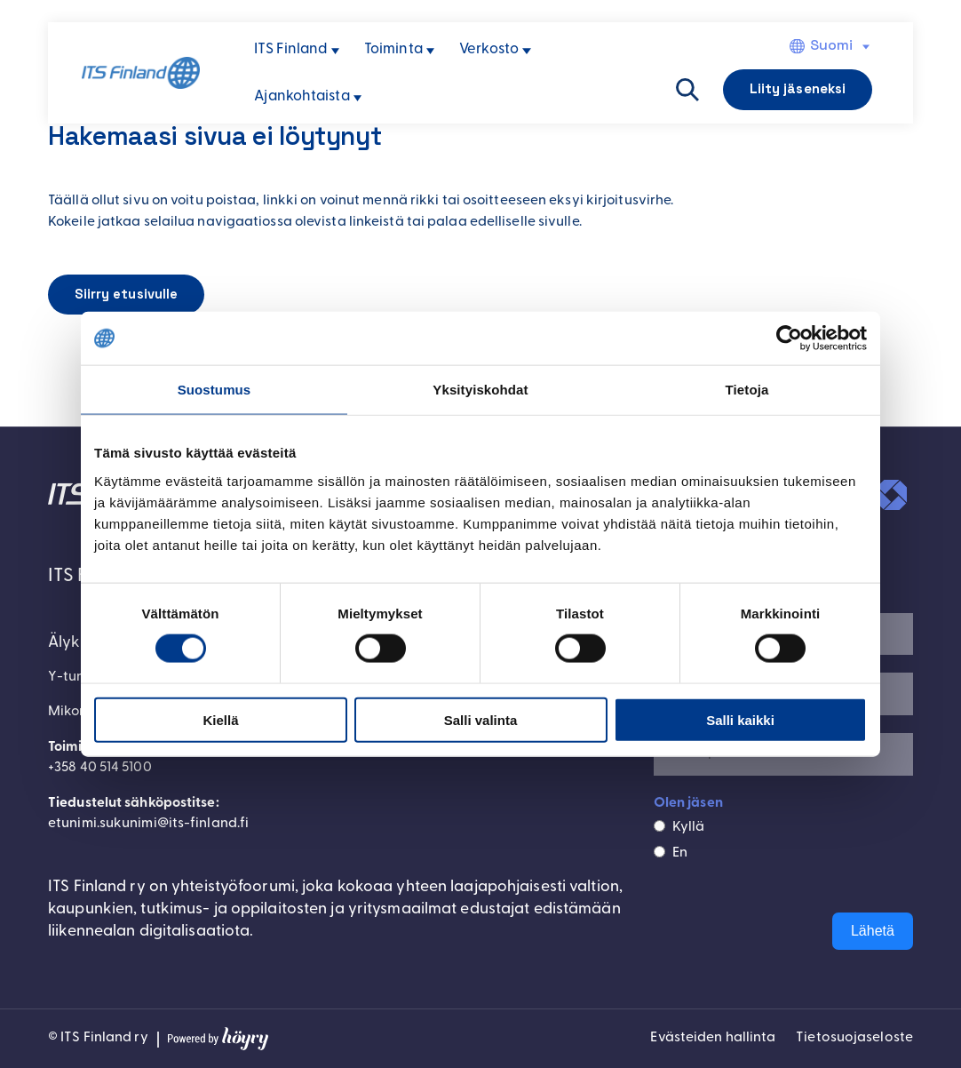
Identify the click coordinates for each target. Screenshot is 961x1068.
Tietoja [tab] (747, 389)
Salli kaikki (740, 719)
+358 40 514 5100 (101, 768)
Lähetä (872, 931)
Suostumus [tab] (214, 389)
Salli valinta (481, 719)
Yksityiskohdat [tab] (480, 389)
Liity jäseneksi (798, 88)
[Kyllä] (659, 827)
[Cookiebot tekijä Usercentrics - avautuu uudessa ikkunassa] (789, 338)
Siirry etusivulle (127, 294)
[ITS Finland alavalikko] (335, 51)
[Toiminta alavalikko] (430, 51)
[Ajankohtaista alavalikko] (357, 98)
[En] (659, 851)
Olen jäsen (688, 803)
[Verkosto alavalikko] (526, 51)
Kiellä (220, 719)
